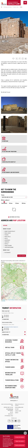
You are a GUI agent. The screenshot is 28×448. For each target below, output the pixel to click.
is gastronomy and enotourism (10, 172)
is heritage (5, 141)
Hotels (5, 238)
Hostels (5, 243)
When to (6, 332)
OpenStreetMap (11, 299)
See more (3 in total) (15, 217)
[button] (3, 265)
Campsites (6, 242)
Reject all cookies (20, 441)
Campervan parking (8, 247)
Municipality (4, 203)
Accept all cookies (19, 437)
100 (24, 203)
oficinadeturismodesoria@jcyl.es (11, 327)
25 (11, 203)
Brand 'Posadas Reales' (9, 231)
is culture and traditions (9, 151)
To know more (5, 319)
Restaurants (6, 252)
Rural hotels (7, 236)
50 (17, 203)
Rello (21, 7)
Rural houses (7, 233)
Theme (2, 195)
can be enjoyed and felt (9, 162)
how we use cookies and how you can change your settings (8, 445)
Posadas (5, 234)
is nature (4, 182)
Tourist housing (7, 245)
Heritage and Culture (8, 7)
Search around (21, 255)
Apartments (6, 240)
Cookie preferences (19, 445)
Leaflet (3, 299)
